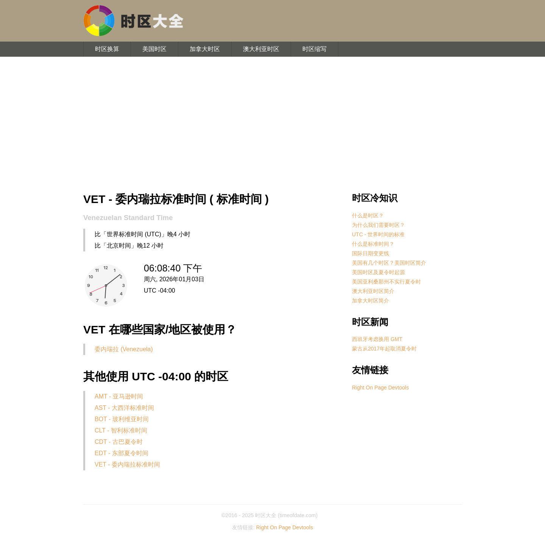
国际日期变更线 (370, 253)
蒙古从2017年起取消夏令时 (384, 349)
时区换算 (107, 49)
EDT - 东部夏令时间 (121, 453)
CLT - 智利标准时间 (121, 430)
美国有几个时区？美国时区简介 (389, 263)
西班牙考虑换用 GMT (377, 339)
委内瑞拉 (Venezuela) (124, 349)
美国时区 (154, 49)
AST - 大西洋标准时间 (124, 408)
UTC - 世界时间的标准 (378, 234)
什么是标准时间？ (373, 244)
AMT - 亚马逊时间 (119, 396)
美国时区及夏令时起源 (378, 272)
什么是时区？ (368, 215)
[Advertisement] (272, 125)
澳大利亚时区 (261, 49)
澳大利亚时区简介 (373, 291)
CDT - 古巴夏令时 (119, 442)
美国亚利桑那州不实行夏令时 (386, 282)
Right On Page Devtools (380, 388)
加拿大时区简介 (370, 301)
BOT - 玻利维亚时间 (122, 419)
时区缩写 (314, 49)
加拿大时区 (205, 49)
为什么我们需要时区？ (378, 225)
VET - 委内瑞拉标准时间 (127, 464)
